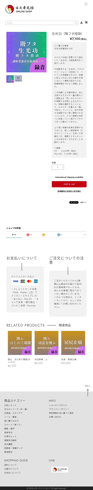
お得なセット (10, 436)
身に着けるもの (11, 420)
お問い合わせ (55, 416)
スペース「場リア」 (13, 424)
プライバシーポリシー (59, 408)
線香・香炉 (9, 428)
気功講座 (8, 443)
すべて (14, 234)
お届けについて (11, 468)
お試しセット (10, 405)
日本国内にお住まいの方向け (69, 191)
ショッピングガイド (58, 405)
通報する (83, 202)
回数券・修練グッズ (13, 447)
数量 (54, 162)
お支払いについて (12, 472)
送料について (10, 464)
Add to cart (69, 184)
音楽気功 (8, 432)
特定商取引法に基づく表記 (61, 412)
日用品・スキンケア (13, 412)
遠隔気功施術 (10, 440)
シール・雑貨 (10, 416)
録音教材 (8, 451)
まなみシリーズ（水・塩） (16, 408)
